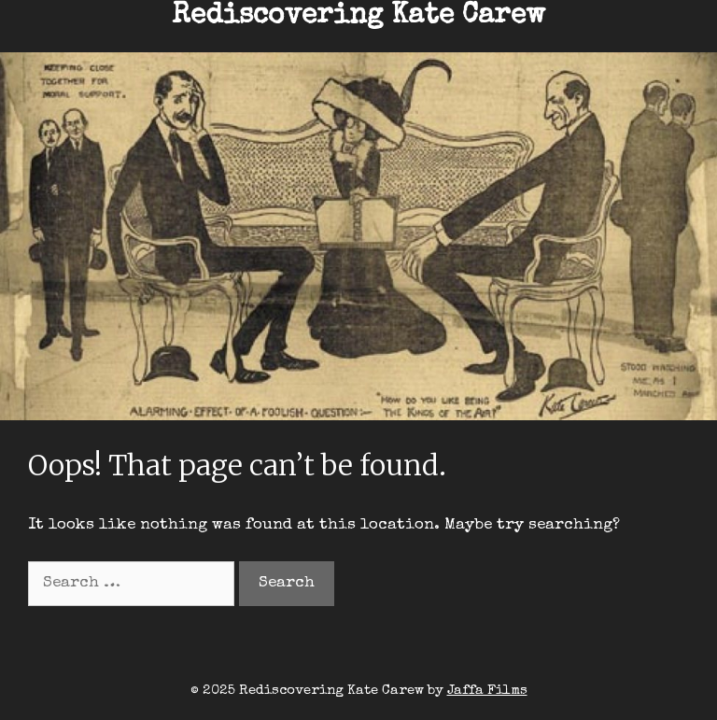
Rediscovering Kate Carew (358, 17)
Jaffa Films (487, 691)
